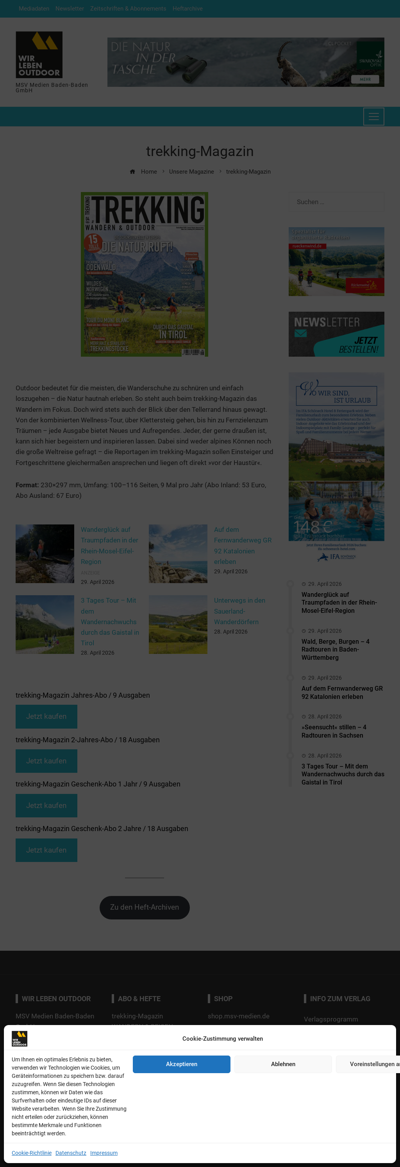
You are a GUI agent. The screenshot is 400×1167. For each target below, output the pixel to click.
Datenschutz (70, 1153)
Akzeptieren (181, 1064)
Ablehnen (283, 1064)
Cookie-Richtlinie (32, 1153)
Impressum (104, 1153)
